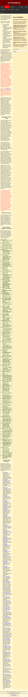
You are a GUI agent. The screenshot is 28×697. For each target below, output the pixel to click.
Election (6, 6)
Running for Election (6, 212)
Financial (12, 6)
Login (26, 6)
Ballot (6, 647)
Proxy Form (8, 623)
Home (2, 6)
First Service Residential (10, 693)
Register (21, 6)
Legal (17, 9)
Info (8, 9)
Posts (2, 12)
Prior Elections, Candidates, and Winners (6, 228)
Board (12, 9)
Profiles (6, 472)
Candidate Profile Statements (6, 461)
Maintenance (3, 9)
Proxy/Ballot (5, 480)
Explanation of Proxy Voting (6, 117)
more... (24, 23)
